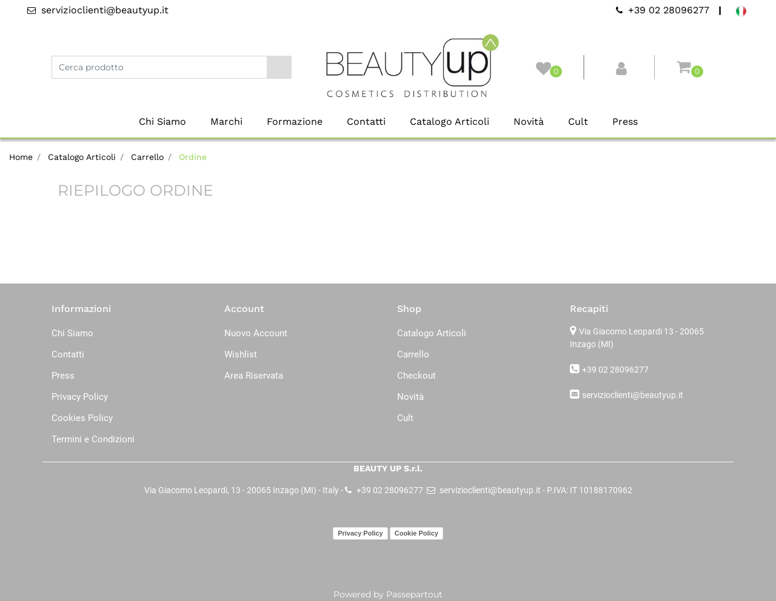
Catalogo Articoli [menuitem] (449, 121)
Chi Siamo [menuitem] (162, 121)
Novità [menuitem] (528, 121)
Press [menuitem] (625, 121)
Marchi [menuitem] (226, 121)
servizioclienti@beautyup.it (632, 395)
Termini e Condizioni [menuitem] (93, 439)
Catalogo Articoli (82, 157)
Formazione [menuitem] (295, 121)
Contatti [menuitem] (366, 121)
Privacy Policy (360, 533)
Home (21, 157)
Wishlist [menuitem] (240, 354)
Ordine (193, 157)
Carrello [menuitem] (413, 354)
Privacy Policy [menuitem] (80, 396)
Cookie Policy (416, 533)
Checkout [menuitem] (416, 375)
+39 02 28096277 (615, 369)
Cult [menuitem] (578, 121)
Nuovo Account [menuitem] (255, 333)
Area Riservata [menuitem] (253, 375)
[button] (279, 67)
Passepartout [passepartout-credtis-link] (414, 594)
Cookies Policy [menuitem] (82, 418)
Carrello (147, 157)
